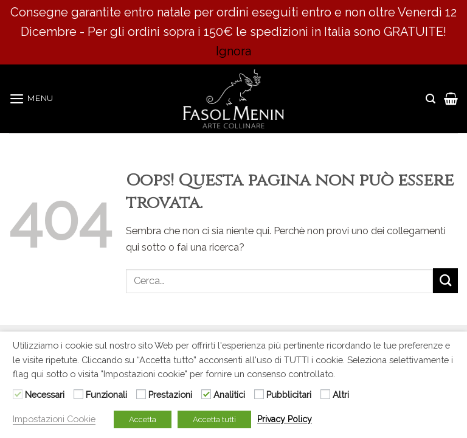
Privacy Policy (284, 419)
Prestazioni (170, 394)
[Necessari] (17, 394)
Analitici (229, 394)
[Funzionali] (78, 394)
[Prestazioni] (141, 394)
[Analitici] (206, 394)
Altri (341, 394)
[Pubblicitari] (259, 394)
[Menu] (31, 98)
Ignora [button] (233, 51)
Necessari (44, 394)
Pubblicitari (288, 394)
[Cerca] (430, 99)
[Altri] (325, 394)
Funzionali (106, 394)
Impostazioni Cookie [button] (54, 419)
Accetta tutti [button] (214, 419)
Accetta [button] (142, 419)
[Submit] (445, 280)
